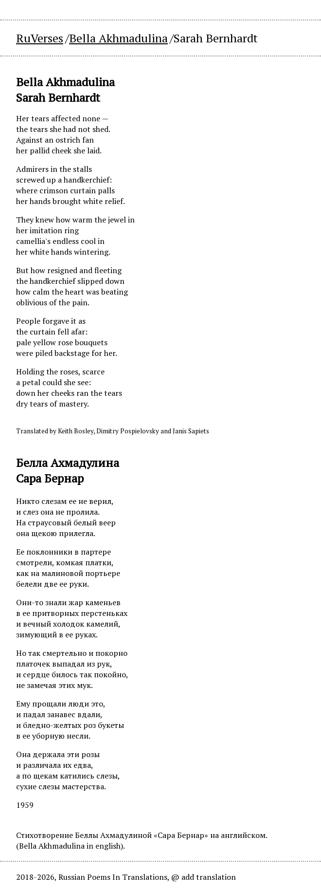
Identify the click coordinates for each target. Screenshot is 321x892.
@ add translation (203, 877)
